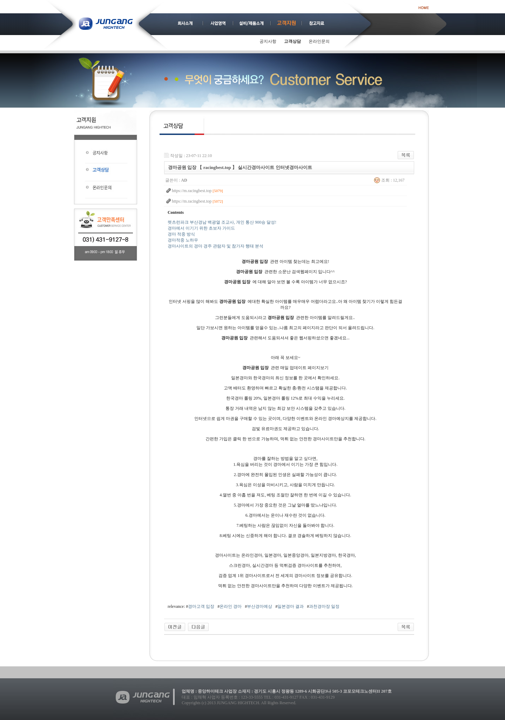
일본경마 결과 (290, 606)
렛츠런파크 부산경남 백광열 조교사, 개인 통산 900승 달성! (222, 222)
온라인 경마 (231, 606)
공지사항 (268, 41)
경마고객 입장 (201, 606)
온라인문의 (319, 41)
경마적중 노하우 (183, 240)
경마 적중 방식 (181, 234)
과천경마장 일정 (324, 606)
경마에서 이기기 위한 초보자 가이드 (201, 228)
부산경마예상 (259, 606)
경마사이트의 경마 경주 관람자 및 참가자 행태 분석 (215, 246)
